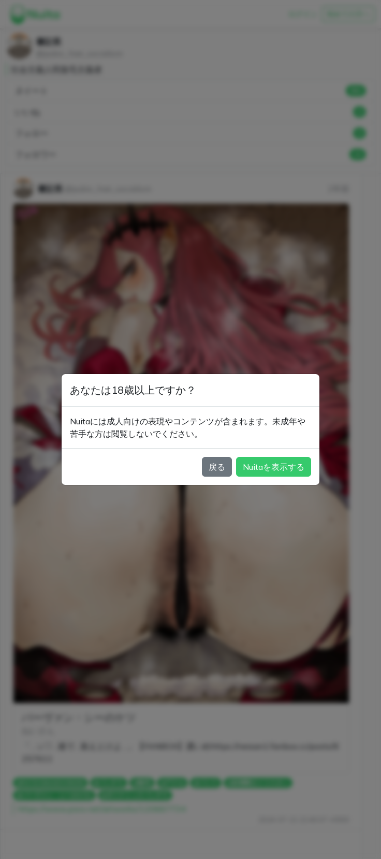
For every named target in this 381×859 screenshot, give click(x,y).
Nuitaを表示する (273, 467)
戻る (217, 467)
